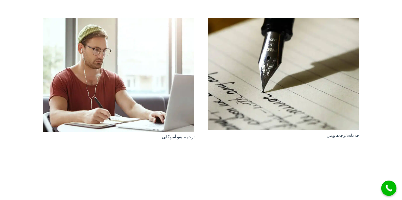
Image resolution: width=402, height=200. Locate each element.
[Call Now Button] (388, 188)
